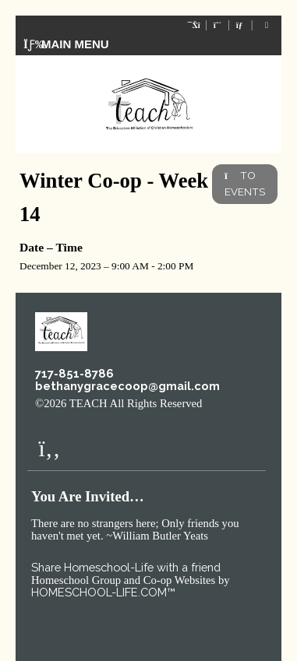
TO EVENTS (245, 183)
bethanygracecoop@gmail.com (127, 385)
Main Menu (66, 44)
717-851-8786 (74, 373)
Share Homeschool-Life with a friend (126, 567)
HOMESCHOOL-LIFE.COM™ (103, 592)
